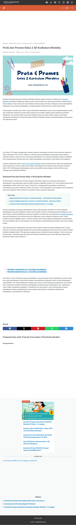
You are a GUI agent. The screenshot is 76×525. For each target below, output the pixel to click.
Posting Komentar (35, 52)
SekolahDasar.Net (40, 522)
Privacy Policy (38, 518)
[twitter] (59, 2)
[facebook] (55, 2)
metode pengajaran (66, 214)
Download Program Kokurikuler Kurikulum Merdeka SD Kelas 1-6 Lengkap (31, 204)
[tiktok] (51, 2)
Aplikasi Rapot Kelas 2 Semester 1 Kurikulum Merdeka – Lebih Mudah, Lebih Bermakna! (36, 198)
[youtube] (46, 2)
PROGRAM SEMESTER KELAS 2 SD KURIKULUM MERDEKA (27, 272)
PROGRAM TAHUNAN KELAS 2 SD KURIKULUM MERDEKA (26, 269)
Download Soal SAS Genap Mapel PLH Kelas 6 (20, 504)
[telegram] (67, 2)
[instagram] (63, 2)
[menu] (5, 8)
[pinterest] (38, 328)
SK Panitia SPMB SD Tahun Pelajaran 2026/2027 (21, 461)
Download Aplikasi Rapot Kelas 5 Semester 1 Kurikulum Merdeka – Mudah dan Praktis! (35, 201)
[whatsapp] (72, 2)
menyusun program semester (31, 163)
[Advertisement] (38, 27)
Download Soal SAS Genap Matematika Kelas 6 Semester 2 (25, 501)
